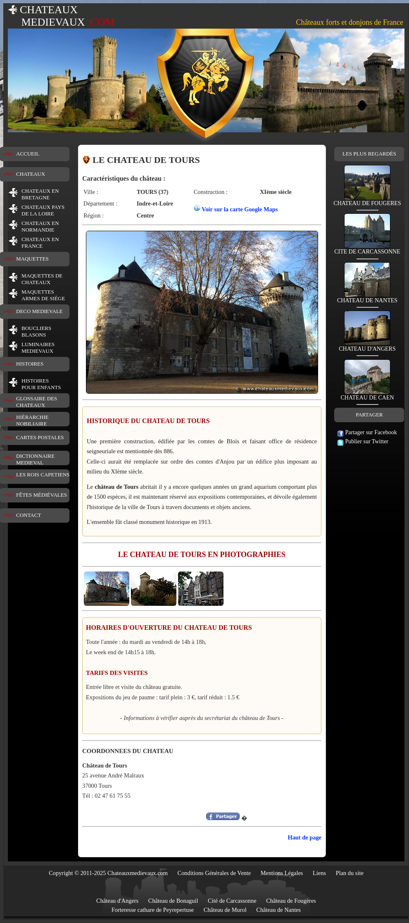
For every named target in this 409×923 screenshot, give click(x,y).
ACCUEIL (27, 154)
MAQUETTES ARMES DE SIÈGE (43, 295)
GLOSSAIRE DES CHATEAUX (36, 401)
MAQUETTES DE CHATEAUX (41, 279)
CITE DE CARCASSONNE (367, 249)
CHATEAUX (30, 174)
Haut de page (304, 837)
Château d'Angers (117, 900)
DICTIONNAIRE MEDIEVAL (35, 459)
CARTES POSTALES (40, 437)
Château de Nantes (278, 909)
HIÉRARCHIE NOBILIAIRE (32, 420)
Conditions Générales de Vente (214, 873)
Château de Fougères (291, 900)
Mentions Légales (282, 873)
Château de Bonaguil (173, 900)
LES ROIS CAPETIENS (42, 474)
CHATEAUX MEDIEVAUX (61, 16)
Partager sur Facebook (367, 432)
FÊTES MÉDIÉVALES (41, 495)
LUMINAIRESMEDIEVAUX (38, 347)
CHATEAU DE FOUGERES (367, 200)
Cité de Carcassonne (232, 900)
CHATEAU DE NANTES (367, 298)
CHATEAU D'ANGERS (367, 346)
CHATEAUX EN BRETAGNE (40, 194)
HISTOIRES (29, 364)
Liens (319, 873)
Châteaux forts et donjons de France (349, 22)
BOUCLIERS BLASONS (36, 331)
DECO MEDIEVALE (39, 311)
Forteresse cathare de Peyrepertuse (153, 909)
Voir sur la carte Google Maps (240, 209)
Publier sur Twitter (362, 441)
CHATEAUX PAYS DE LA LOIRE (42, 210)
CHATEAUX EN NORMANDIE (40, 226)
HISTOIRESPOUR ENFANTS (41, 384)
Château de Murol (225, 909)
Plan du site (350, 873)
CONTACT (28, 515)
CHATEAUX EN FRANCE (40, 242)
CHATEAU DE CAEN (367, 395)
